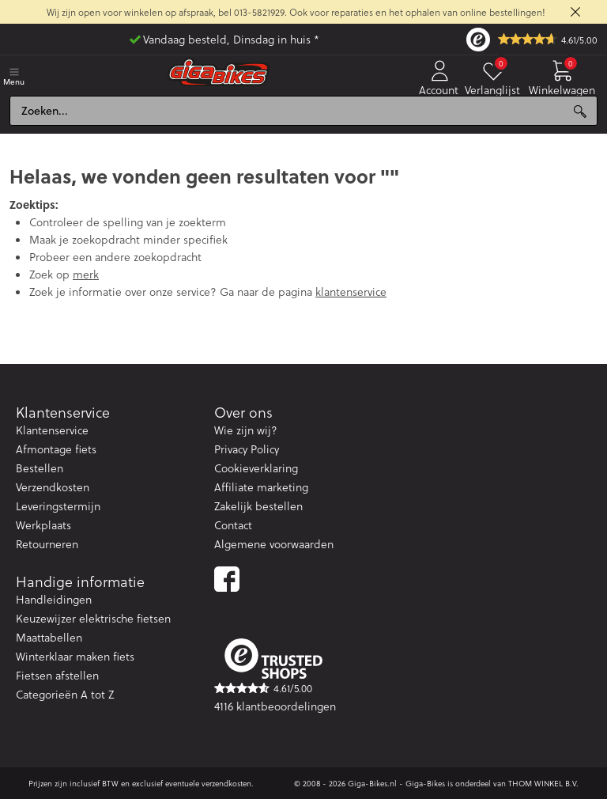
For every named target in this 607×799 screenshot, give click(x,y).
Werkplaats (43, 525)
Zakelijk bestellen (258, 506)
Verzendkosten (52, 487)
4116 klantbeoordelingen (275, 706)
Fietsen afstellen (57, 675)
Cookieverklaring (256, 468)
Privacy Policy (246, 449)
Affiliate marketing (261, 487)
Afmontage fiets (56, 449)
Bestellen (39, 468)
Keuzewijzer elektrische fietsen (93, 618)
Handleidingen (54, 599)
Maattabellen (49, 637)
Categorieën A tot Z (65, 694)
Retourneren (47, 544)
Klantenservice (52, 430)
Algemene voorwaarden (274, 544)
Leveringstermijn (58, 506)
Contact (233, 525)
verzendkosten (226, 783)
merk (86, 274)
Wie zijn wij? (245, 430)
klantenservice (350, 291)
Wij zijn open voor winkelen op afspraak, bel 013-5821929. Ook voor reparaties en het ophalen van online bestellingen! (296, 12)
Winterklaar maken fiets (75, 656)
